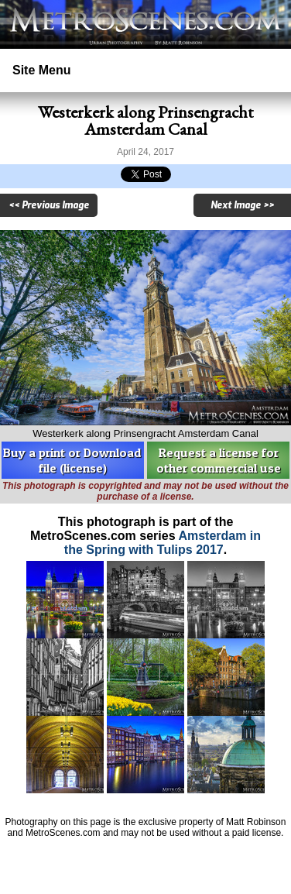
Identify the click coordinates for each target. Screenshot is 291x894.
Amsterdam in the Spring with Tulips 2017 (162, 542)
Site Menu (41, 70)
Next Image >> (242, 205)
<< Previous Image (49, 205)
